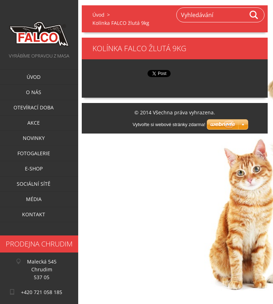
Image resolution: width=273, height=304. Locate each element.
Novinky (34, 138)
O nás (33, 92)
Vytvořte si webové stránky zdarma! (169, 124)
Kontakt (33, 214)
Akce (33, 122)
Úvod (34, 77)
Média (34, 199)
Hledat (254, 15)
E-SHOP (34, 168)
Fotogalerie (33, 153)
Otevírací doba (34, 107)
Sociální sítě (33, 183)
